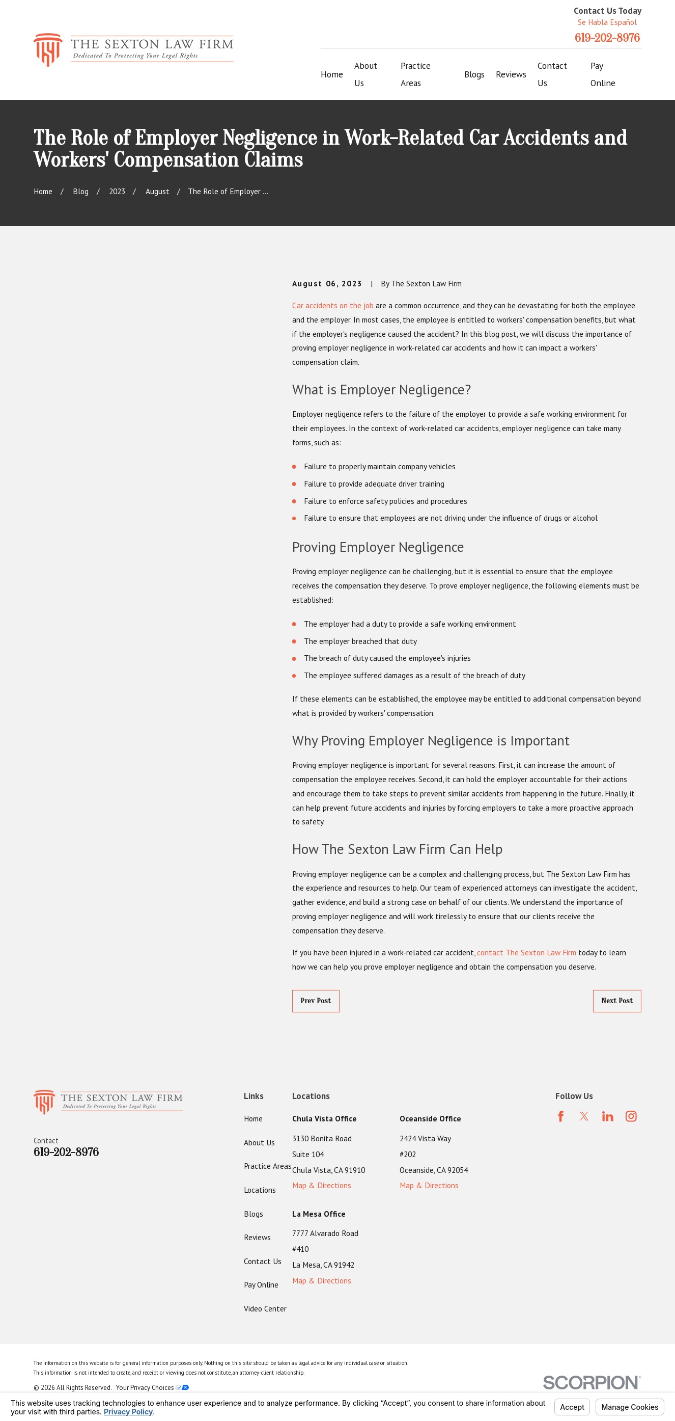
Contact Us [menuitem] (552, 74)
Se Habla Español (607, 22)
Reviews (257, 1237)
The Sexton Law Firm (540, 952)
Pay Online (261, 1284)
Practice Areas (268, 1166)
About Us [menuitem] (365, 74)
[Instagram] (631, 1116)
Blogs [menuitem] (474, 74)
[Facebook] (561, 1116)
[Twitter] (584, 1116)
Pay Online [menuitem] (602, 74)
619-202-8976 (607, 38)
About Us (259, 1142)
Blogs (253, 1214)
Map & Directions (321, 1185)
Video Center (265, 1308)
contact (490, 952)
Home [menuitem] (332, 74)
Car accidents (315, 305)
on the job (357, 305)
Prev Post (315, 1000)
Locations (260, 1190)
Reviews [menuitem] (511, 74)
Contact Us (263, 1261)
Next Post (617, 1000)
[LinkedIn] (607, 1116)
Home (253, 1118)
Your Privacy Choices (152, 1387)
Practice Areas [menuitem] (416, 74)
